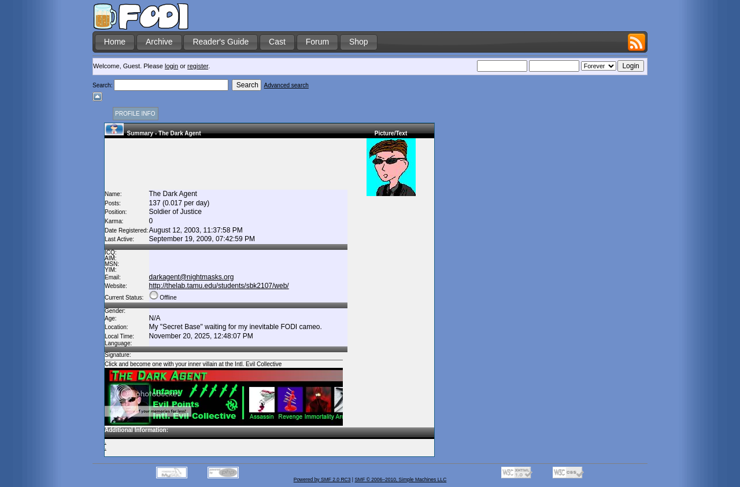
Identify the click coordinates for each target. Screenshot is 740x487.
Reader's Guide (221, 41)
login (171, 65)
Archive (159, 41)
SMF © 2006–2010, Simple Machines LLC (400, 479)
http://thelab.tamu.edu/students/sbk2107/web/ (219, 286)
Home (114, 41)
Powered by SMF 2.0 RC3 (322, 479)
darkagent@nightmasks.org (191, 277)
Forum (317, 41)
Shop (358, 41)
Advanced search (286, 85)
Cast (277, 41)
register (197, 65)
